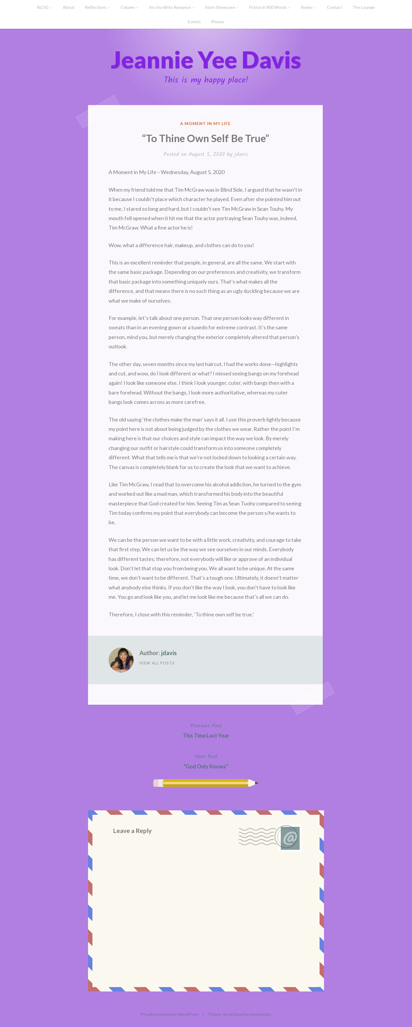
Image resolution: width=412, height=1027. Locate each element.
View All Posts (157, 663)
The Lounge (363, 7)
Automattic (260, 1014)
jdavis (241, 154)
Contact (334, 7)
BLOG (42, 7)
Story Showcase (220, 7)
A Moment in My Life (205, 123)
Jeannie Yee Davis (206, 59)
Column (128, 7)
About (69, 7)
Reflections (95, 7)
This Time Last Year (206, 730)
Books (307, 7)
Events (194, 21)
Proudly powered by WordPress (169, 1014)
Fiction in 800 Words (268, 7)
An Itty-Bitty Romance (170, 7)
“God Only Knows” (206, 761)
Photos (217, 21)
